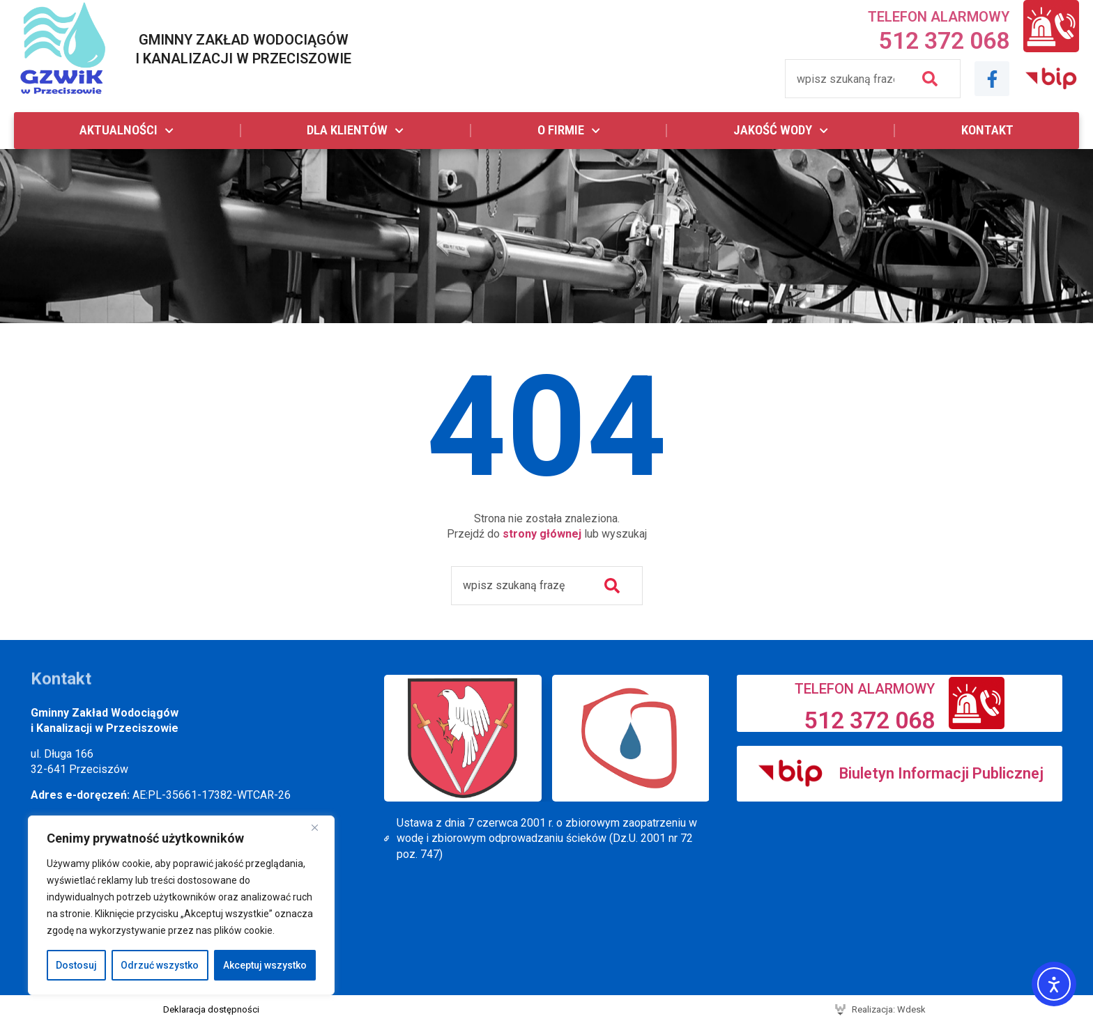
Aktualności (126, 130)
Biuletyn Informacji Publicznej (941, 773)
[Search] (933, 78)
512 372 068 (944, 40)
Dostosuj (76, 965)
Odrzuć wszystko (160, 965)
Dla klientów (355, 130)
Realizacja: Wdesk (889, 1009)
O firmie (568, 130)
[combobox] (845, 78)
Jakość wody (780, 130)
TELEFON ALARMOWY (938, 16)
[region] (181, 905)
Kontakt (987, 130)
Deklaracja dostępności (211, 1009)
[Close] (320, 827)
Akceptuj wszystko (265, 965)
